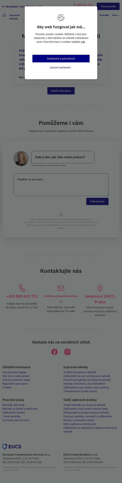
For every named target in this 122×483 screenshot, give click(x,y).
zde (83, 41)
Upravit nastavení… (61, 67)
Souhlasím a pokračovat (61, 58)
